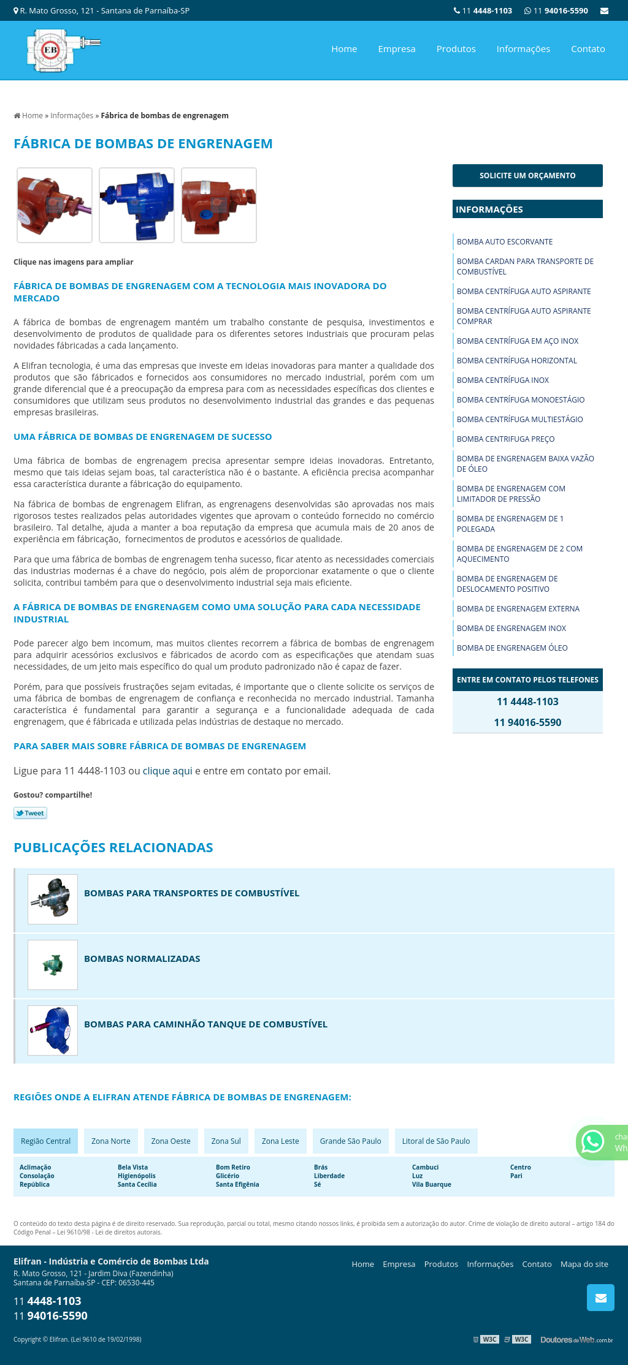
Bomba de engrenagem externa (518, 608)
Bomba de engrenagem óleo (512, 648)
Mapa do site (584, 1263)
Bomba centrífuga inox (503, 380)
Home (344, 48)
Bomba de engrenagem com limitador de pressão (511, 493)
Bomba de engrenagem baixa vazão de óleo (525, 463)
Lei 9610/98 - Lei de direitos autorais (109, 1232)
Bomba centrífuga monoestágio (521, 400)
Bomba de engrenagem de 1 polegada (510, 523)
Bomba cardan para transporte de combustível (525, 266)
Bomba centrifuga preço (506, 439)
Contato (588, 48)
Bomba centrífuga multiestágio (520, 419)
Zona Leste (280, 1141)
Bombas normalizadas (142, 958)
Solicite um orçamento (528, 175)
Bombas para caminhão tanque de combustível (205, 1024)
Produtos (456, 48)
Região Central (46, 1141)
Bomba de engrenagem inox (511, 628)
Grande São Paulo (350, 1141)
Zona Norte (110, 1141)
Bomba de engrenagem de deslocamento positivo (507, 583)
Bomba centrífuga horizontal (517, 360)
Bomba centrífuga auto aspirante (524, 291)
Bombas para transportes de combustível (192, 893)
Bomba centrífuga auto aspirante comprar (524, 316)
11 (556, 10)
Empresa (396, 48)
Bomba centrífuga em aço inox (517, 341)
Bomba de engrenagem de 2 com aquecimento (520, 553)
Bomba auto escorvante (505, 241)
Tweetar (30, 813)
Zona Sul (226, 1141)
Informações (524, 48)
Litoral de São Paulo (436, 1141)
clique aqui (168, 770)
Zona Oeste (171, 1141)
